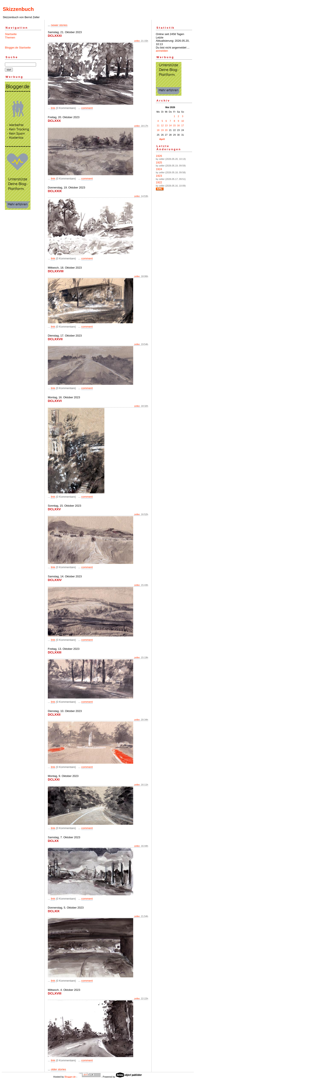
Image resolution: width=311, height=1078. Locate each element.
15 (174, 125)
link (53, 108)
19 (162, 130)
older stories (58, 1069)
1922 (159, 182)
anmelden (162, 50)
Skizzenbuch (18, 9)
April (162, 139)
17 (182, 125)
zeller (137, 41)
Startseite (11, 34)
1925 (159, 162)
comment (87, 108)
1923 (159, 175)
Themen (10, 37)
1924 (159, 169)
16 (178, 125)
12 (162, 125)
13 (166, 125)
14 (170, 125)
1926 (159, 155)
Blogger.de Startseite (18, 47)
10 (182, 121)
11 (158, 125)
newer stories (59, 25)
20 (166, 130)
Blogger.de (70, 1076)
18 (158, 130)
